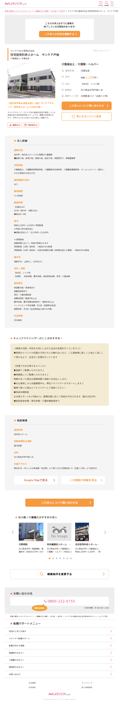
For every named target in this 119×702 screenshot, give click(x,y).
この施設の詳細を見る (86, 480)
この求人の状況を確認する (61, 34)
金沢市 (62, 11)
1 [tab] (49, 558)
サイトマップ (87, 683)
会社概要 (32, 683)
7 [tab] (71, 558)
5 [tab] (63, 558)
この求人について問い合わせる (88, 105)
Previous (13, 532)
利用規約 (32, 687)
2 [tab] (53, 558)
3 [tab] (56, 558)
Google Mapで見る (39, 480)
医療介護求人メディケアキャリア (18, 11)
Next (105, 532)
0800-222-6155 (53, 602)
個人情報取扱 (87, 687)
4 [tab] (60, 558)
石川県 (54, 11)
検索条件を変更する (72, 574)
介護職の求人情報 (41, 11)
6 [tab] (67, 558)
